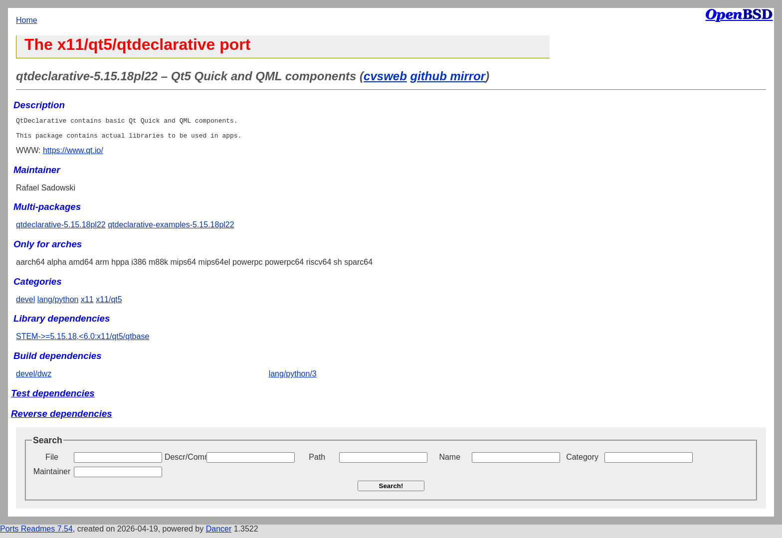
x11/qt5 (109, 304)
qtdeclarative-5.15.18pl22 (61, 229)
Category (582, 461)
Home (26, 20)
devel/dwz (33, 378)
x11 (87, 304)
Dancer (219, 533)
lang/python (58, 304)
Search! (391, 490)
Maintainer (52, 476)
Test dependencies (53, 397)
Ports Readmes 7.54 (36, 533)
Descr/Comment (184, 461)
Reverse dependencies (61, 418)
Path (317, 461)
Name (449, 461)
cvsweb (385, 76)
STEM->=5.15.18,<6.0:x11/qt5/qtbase (82, 341)
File (51, 461)
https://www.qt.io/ (73, 155)
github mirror (448, 76)
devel (25, 304)
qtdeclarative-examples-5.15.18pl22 (171, 229)
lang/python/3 (293, 378)
